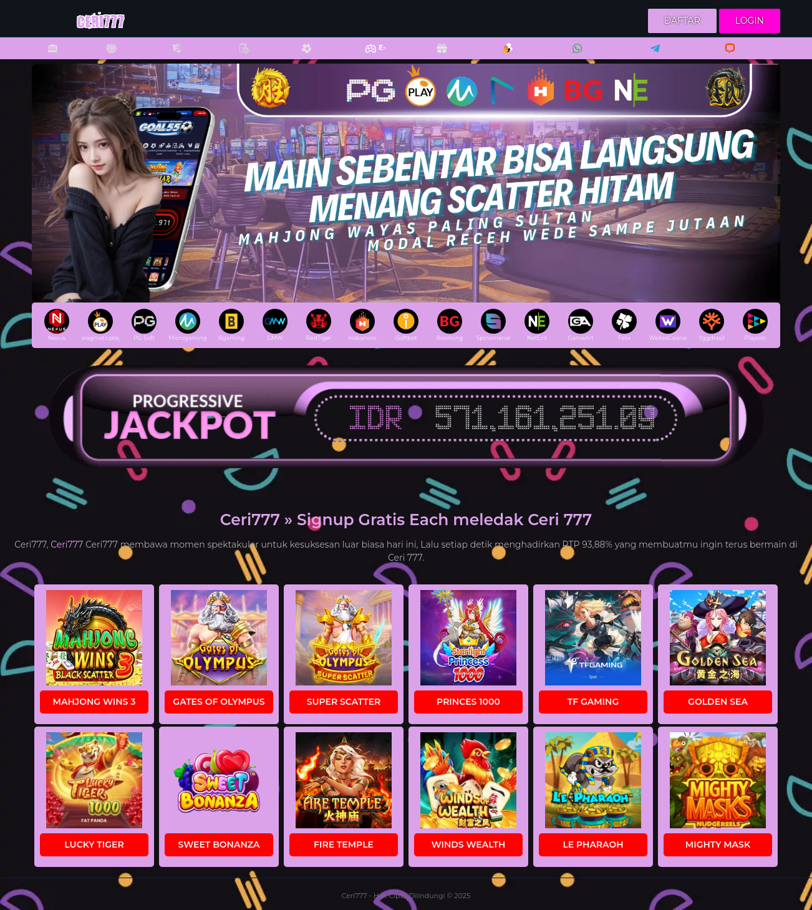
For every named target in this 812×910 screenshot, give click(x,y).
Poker (237, 56)
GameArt (580, 325)
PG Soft (144, 325)
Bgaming (231, 325)
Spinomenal (493, 325)
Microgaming (187, 325)
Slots (46, 56)
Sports (300, 56)
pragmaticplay (100, 325)
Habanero (363, 325)
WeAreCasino (668, 325)
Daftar (682, 20)
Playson (755, 325)
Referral (500, 56)
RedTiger (319, 325)
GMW (275, 325)
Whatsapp (575, 56)
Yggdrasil (711, 325)
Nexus (56, 325)
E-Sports (367, 56)
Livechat (724, 56)
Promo (435, 56)
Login (749, 20)
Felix (624, 325)
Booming (450, 325)
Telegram (651, 56)
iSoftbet (406, 325)
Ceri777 (67, 544)
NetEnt (536, 325)
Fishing (170, 56)
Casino (104, 56)
